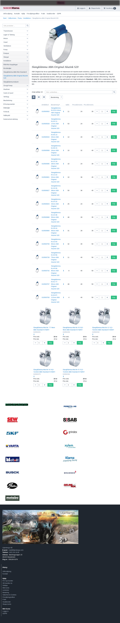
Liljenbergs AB (7, 548)
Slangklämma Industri (11, 82)
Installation (27, 18)
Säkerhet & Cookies (9, 595)
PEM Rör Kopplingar (10, 64)
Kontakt (17, 13)
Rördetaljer (7, 68)
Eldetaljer (6, 108)
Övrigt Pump (7, 85)
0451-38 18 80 (14, 552)
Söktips (5, 585)
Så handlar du (7, 583)
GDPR (59, 13)
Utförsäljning (7, 13)
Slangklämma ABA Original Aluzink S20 (15, 77)
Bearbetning (7, 100)
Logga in (6, 611)
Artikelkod (45, 105)
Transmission (8, 31)
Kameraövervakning (10, 119)
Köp (113, 111)
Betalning (6, 592)
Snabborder (51, 13)
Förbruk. (6, 111)
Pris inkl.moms (88, 105)
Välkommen (12, 18)
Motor (5, 38)
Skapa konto (7, 604)
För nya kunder (8, 581)
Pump (20, 18)
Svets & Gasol (8, 93)
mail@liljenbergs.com (16, 550)
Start (5, 18)
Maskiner (6, 89)
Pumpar (6, 53)
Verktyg (6, 96)
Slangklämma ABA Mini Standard (15, 72)
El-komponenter (9, 104)
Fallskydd (6, 115)
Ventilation (7, 46)
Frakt (43, 13)
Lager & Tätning (9, 34)
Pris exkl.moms (77, 105)
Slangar (6, 57)
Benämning (55, 105)
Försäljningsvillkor (33, 13)
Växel (5, 42)
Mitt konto (6, 588)
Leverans (6, 590)
